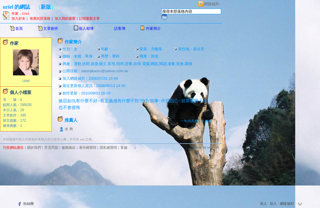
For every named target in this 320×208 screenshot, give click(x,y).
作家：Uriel (20, 14)
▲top (215, 139)
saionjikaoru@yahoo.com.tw (104, 71)
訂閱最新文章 (89, 18)
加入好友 (18, 18)
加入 (273, 204)
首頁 (19, 28)
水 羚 (69, 129)
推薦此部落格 (40, 18)
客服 (124, 148)
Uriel (26, 81)
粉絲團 (28, 204)
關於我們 (34, 148)
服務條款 (69, 148)
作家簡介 (153, 28)
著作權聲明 (87, 148)
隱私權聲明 (108, 148)
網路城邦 (211, 4)
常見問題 (51, 148)
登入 (263, 204)
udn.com (213, 147)
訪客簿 (119, 28)
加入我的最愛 (65, 18)
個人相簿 (86, 28)
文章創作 (50, 28)
